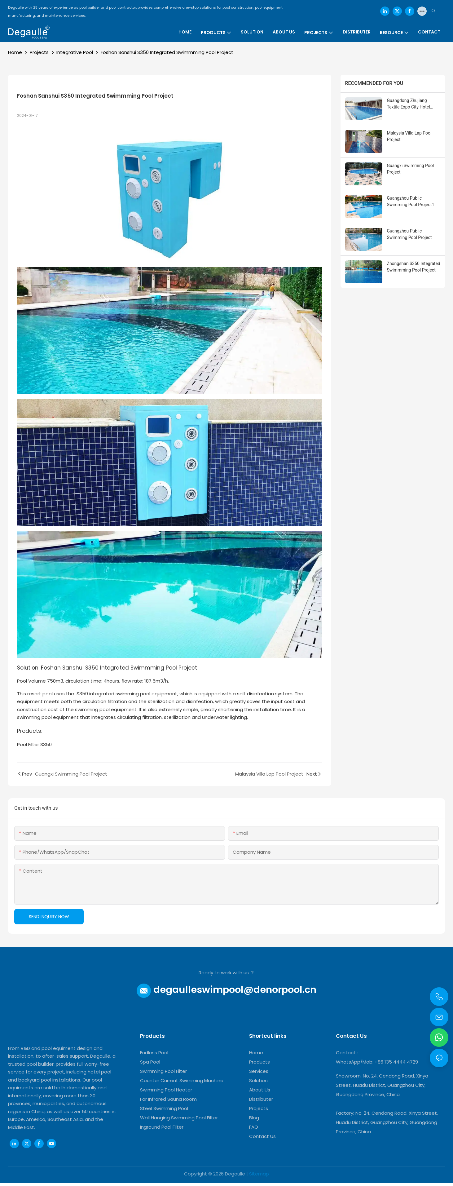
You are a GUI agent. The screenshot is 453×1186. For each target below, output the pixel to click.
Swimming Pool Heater (166, 1089)
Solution (258, 1080)
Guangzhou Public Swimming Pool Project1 (410, 201)
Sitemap (259, 1174)
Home (15, 52)
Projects (39, 52)
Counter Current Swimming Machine (181, 1080)
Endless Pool (154, 1052)
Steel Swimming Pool (164, 1108)
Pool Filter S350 (34, 744)
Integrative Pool (74, 52)
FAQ (253, 1127)
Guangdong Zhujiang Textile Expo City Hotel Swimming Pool (408, 104)
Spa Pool (150, 1062)
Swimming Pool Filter (163, 1071)
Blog (254, 1117)
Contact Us (262, 1136)
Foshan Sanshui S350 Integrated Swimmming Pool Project (167, 52)
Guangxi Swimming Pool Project (410, 169)
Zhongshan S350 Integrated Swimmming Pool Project (413, 266)
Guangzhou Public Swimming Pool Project (409, 234)
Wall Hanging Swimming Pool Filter (179, 1117)
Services (258, 1071)
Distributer (261, 1099)
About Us (259, 1089)
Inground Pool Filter (161, 1127)
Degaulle (235, 1174)
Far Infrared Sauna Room (168, 1099)
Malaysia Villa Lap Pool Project (409, 136)
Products (259, 1062)
